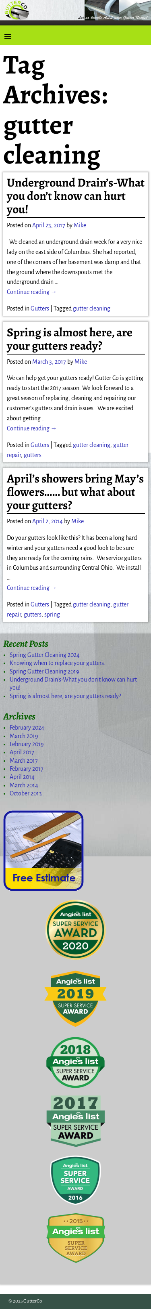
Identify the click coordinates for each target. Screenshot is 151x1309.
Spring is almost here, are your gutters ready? (69, 339)
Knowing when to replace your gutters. (57, 663)
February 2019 (27, 744)
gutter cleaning (91, 308)
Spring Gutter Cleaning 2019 (44, 671)
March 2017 (24, 760)
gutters (32, 455)
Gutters (40, 308)
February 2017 (26, 769)
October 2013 (26, 793)
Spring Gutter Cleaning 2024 (45, 655)
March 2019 (24, 736)
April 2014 (22, 777)
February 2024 (27, 727)
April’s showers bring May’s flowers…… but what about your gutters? (75, 491)
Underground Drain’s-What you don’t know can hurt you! (76, 195)
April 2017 (22, 752)
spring (52, 614)
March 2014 (24, 785)
